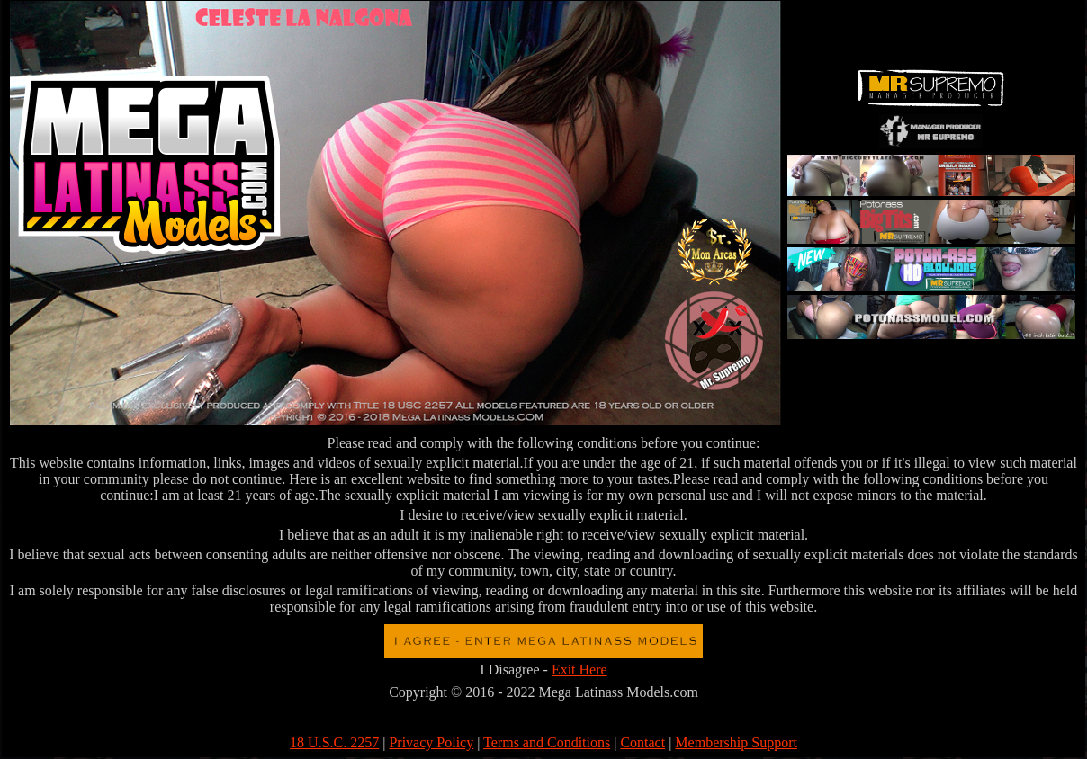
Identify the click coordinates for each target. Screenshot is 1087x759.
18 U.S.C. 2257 (334, 742)
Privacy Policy (431, 742)
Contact (642, 742)
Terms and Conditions (546, 742)
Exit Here (579, 669)
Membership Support (736, 742)
